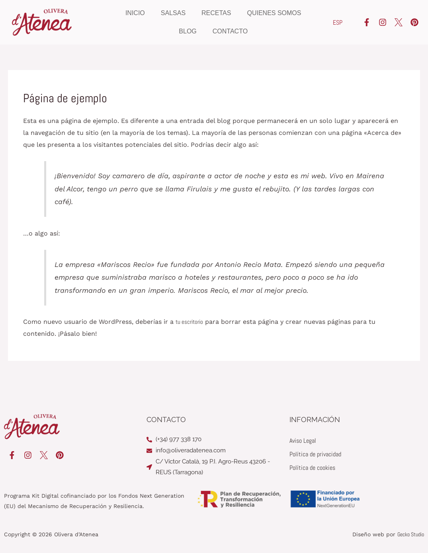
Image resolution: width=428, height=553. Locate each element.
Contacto (230, 31)
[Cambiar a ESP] (337, 23)
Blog (187, 31)
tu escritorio (191, 321)
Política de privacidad (315, 454)
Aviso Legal (302, 440)
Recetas (216, 13)
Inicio (135, 13)
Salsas (173, 13)
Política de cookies (312, 467)
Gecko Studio (410, 534)
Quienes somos (274, 13)
